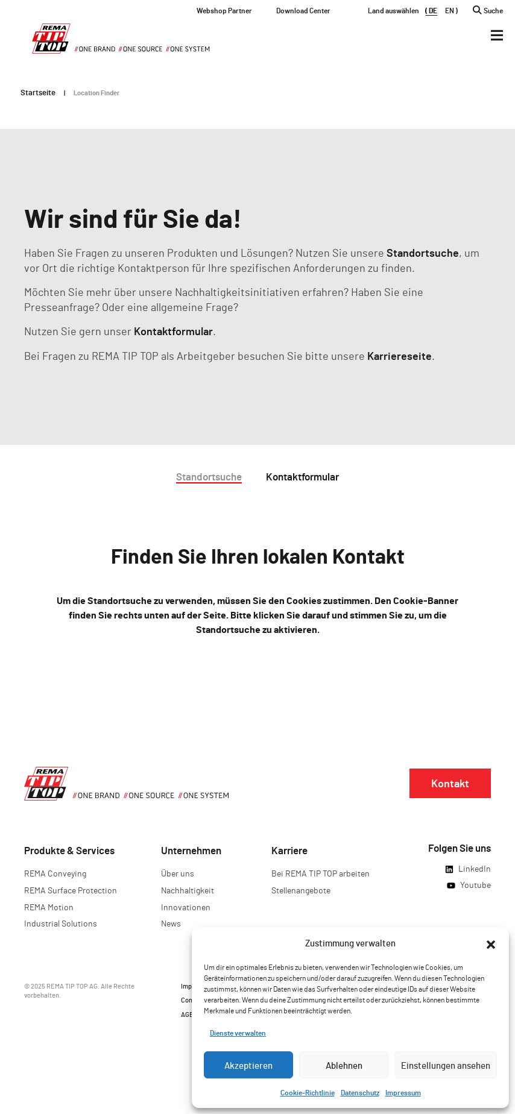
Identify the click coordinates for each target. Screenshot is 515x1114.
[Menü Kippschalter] (497, 35)
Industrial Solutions (60, 923)
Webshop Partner (224, 10)
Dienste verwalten (238, 1032)
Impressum (403, 1092)
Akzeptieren (248, 1065)
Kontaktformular (173, 331)
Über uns (177, 873)
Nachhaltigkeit (187, 890)
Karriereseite (399, 355)
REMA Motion (49, 907)
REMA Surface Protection (70, 890)
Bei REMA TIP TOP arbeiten (320, 873)
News (171, 923)
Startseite (38, 92)
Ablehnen (344, 1065)
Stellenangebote (300, 890)
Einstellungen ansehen (445, 1065)
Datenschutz (360, 1092)
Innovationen (185, 907)
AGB (187, 1014)
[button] (491, 943)
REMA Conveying (55, 873)
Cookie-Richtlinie (307, 1092)
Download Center (303, 10)
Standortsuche (423, 252)
